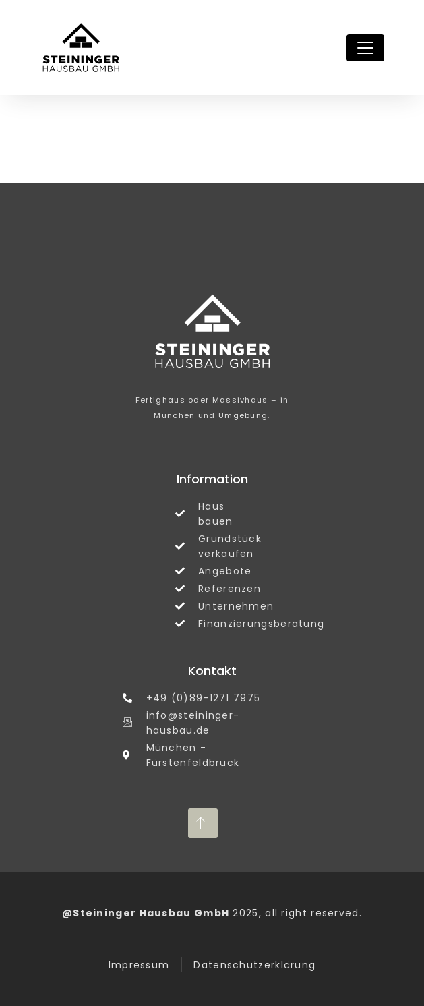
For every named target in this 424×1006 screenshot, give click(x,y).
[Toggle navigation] (365, 47)
